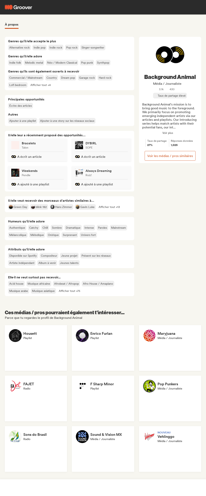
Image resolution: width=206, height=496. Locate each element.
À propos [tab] (12, 24)
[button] (40, 85)
